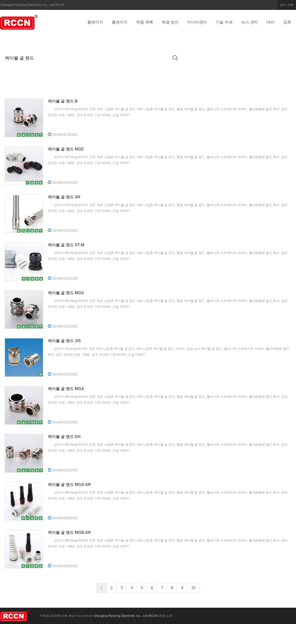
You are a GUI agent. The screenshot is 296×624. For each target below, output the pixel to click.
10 (193, 588)
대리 (271, 22)
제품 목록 (144, 22)
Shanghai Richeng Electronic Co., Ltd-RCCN (19, 22)
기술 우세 (224, 22)
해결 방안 (170, 22)
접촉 (287, 22)
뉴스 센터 (249, 22)
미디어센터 (197, 22)
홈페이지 (95, 22)
